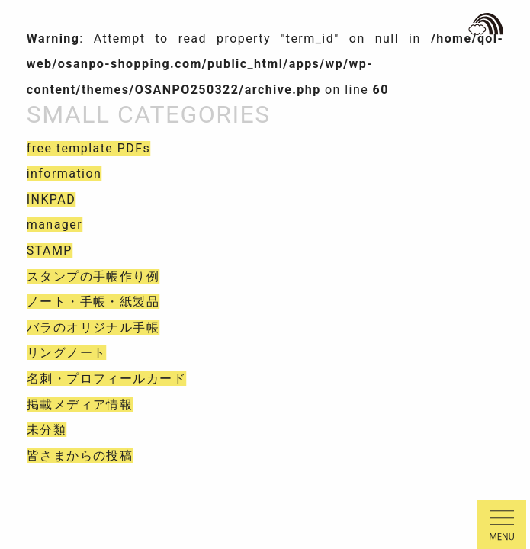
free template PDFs (88, 148)
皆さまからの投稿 (80, 455)
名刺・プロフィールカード (106, 378)
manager (54, 224)
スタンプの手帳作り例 (93, 276)
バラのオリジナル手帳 (93, 327)
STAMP (49, 250)
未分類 (46, 429)
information (64, 173)
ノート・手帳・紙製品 (93, 301)
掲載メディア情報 (80, 404)
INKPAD (51, 199)
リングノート (67, 352)
